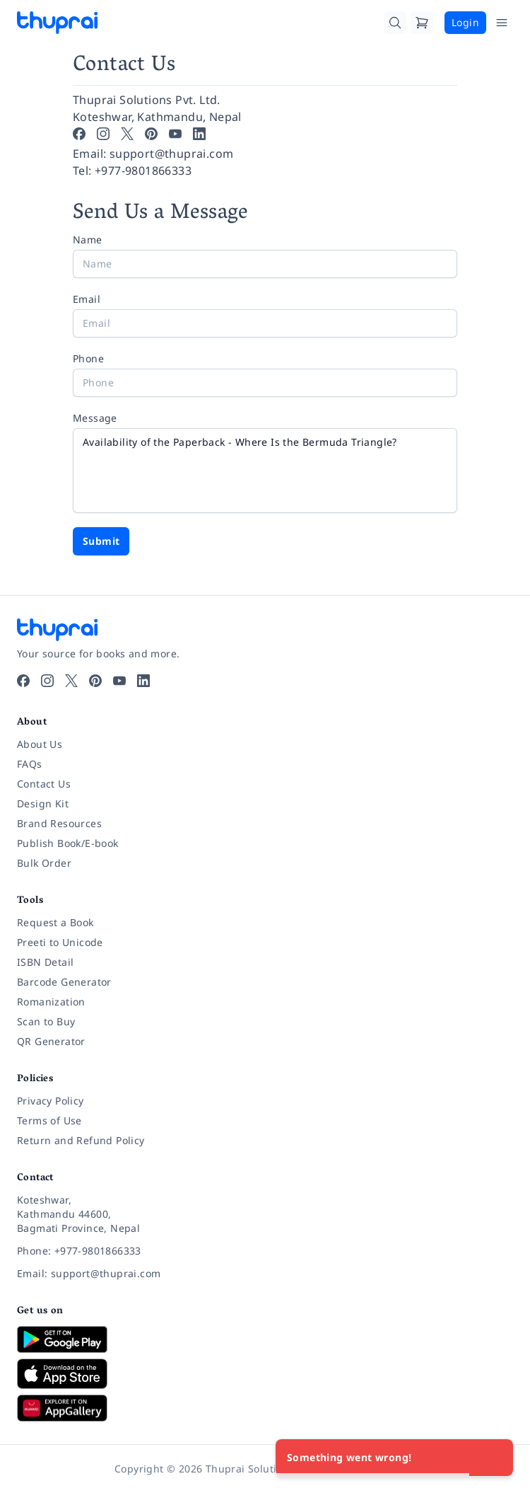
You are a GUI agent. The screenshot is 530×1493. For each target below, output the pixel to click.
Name (87, 239)
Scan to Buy (46, 1021)
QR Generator (51, 1041)
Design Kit (43, 803)
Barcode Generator (64, 981)
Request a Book (55, 922)
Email (86, 299)
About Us (39, 744)
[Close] (495, 1458)
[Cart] (422, 22)
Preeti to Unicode (60, 942)
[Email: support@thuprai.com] (265, 1274)
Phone (88, 358)
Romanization (51, 1001)
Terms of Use (49, 1120)
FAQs (29, 764)
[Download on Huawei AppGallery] (265, 1408)
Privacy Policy (50, 1100)
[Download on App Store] (265, 1374)
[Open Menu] (501, 22)
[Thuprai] (57, 22)
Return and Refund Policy (81, 1140)
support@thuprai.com (172, 153)
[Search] (395, 22)
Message (95, 418)
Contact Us (44, 783)
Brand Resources (59, 823)
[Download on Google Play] (265, 1339)
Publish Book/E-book (68, 843)
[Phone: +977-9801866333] (265, 1251)
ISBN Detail (45, 962)
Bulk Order (44, 863)
